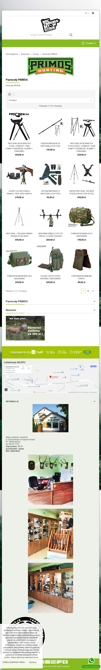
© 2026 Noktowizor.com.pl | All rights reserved (50, 666)
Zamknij (33, 662)
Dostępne (50, 100)
